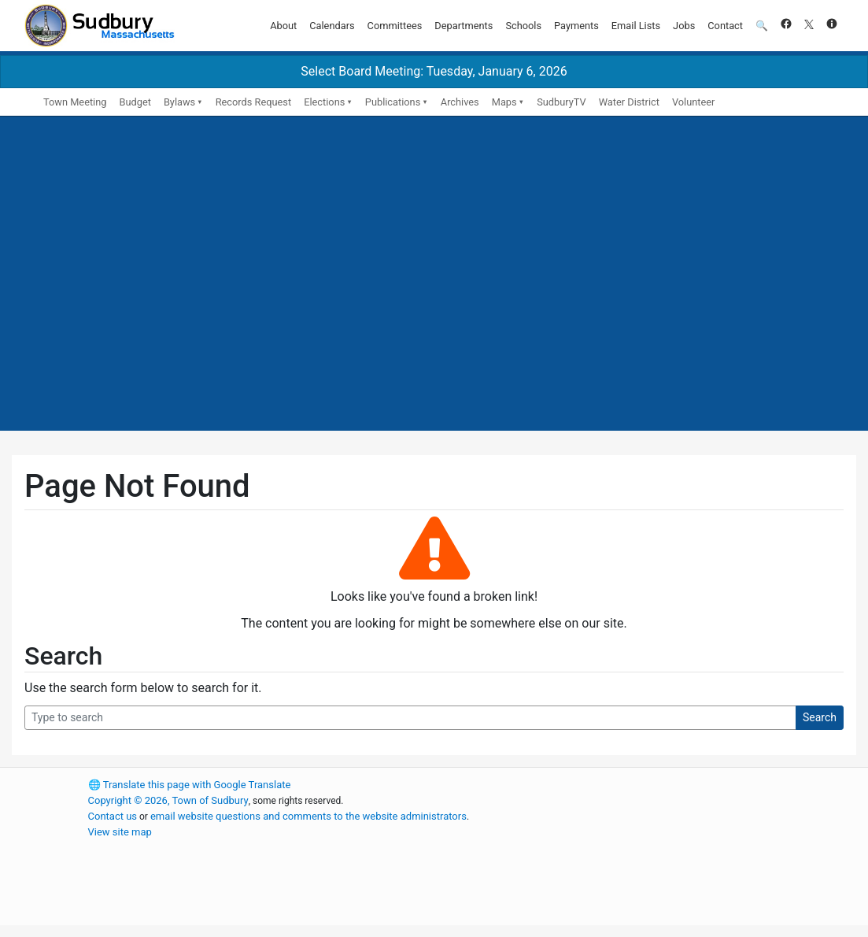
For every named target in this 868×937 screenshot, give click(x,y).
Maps (504, 102)
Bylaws (179, 102)
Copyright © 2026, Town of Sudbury (168, 800)
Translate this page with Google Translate (189, 785)
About (283, 25)
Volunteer (693, 102)
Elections (324, 102)
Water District (629, 102)
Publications (392, 102)
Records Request (253, 102)
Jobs (684, 25)
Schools (523, 25)
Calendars (331, 25)
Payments (576, 25)
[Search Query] (410, 718)
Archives (460, 102)
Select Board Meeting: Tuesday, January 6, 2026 (434, 71)
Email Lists (635, 25)
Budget (134, 102)
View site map (120, 832)
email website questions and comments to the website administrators (308, 816)
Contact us (113, 816)
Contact (725, 25)
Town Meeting (74, 102)
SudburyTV (561, 102)
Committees (395, 25)
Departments (463, 25)
